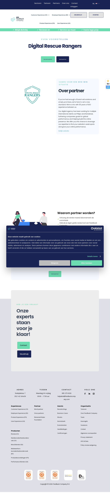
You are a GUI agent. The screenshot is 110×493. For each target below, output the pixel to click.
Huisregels (84, 422)
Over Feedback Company (89, 414)
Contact (74, 3)
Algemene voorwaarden (89, 434)
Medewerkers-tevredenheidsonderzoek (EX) (19, 452)
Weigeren (54, 263)
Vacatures (84, 426)
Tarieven (47, 3)
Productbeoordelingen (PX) (20, 459)
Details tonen (92, 256)
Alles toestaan (86, 263)
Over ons (65, 3)
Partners (56, 3)
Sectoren (37, 3)
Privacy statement (86, 438)
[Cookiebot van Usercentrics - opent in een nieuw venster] (92, 228)
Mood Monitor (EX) (17, 446)
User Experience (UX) (63, 23)
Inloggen (74, 6)
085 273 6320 (66, 394)
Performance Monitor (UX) (19, 463)
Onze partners (39, 414)
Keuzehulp (78, 15)
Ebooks (59, 418)
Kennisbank (61, 422)
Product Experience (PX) (47, 23)
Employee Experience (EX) (60, 15)
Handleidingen (62, 430)
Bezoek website (46, 60)
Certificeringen (62, 434)
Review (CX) (15, 435)
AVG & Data (84, 442)
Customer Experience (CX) (39, 15)
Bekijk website (63, 131)
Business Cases (62, 414)
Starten (96, 15)
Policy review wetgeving (88, 446)
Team (82, 418)
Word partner (64, 60)
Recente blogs (62, 410)
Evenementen (62, 426)
